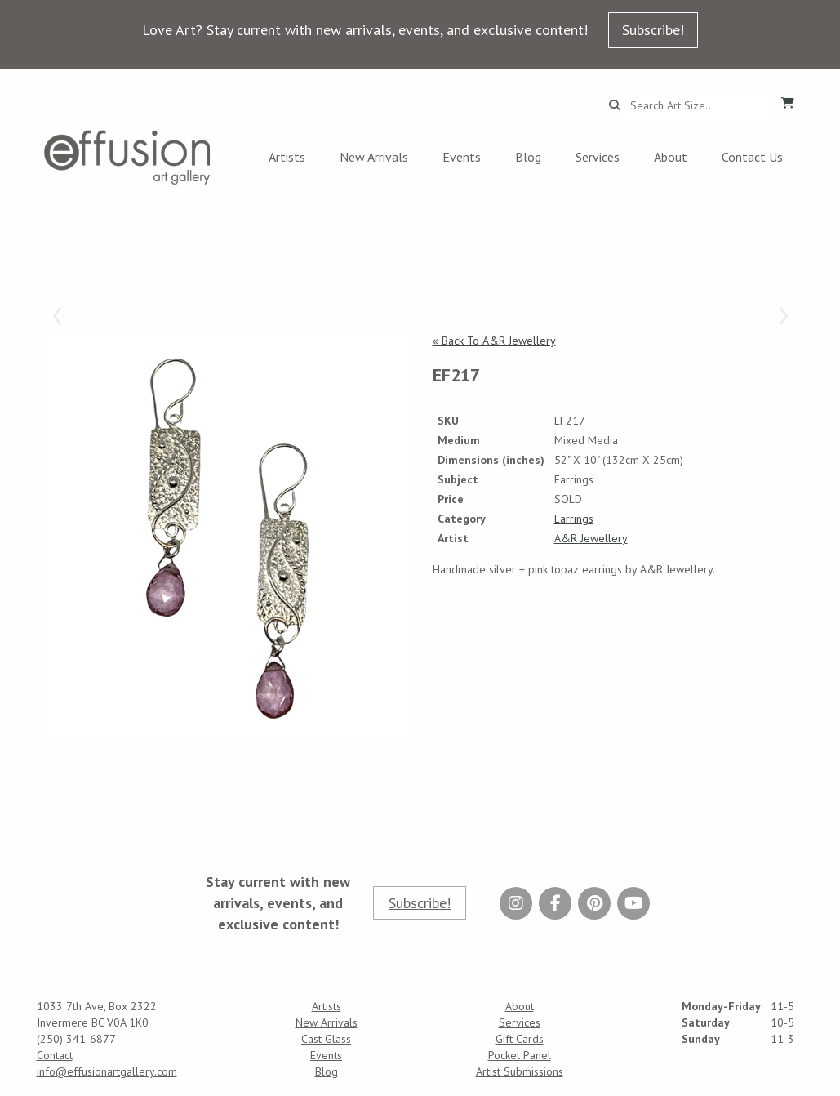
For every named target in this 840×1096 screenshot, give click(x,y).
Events (461, 157)
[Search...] (695, 105)
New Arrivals (374, 157)
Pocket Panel (519, 1055)
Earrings (573, 518)
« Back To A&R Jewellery (494, 340)
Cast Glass (326, 1038)
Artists (287, 157)
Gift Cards (520, 1038)
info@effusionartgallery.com (107, 1071)
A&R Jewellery (591, 538)
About (670, 157)
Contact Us (752, 157)
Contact (55, 1055)
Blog (528, 157)
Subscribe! (653, 29)
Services (598, 157)
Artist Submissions (519, 1071)
